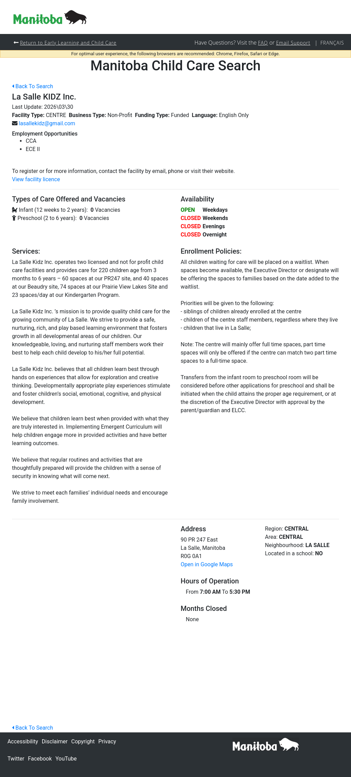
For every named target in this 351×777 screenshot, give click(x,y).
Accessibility (23, 741)
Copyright (83, 741)
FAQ (260, 42)
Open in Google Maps (207, 564)
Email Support (292, 42)
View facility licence (36, 179)
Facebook (40, 758)
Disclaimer (55, 741)
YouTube (66, 758)
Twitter (16, 758)
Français (331, 42)
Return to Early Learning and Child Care (70, 42)
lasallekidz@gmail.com (47, 123)
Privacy (107, 741)
